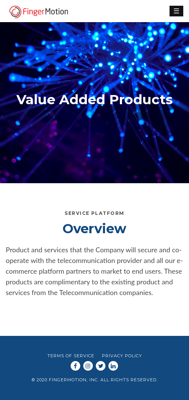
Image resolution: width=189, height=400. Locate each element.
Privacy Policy (122, 355)
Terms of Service (70, 355)
